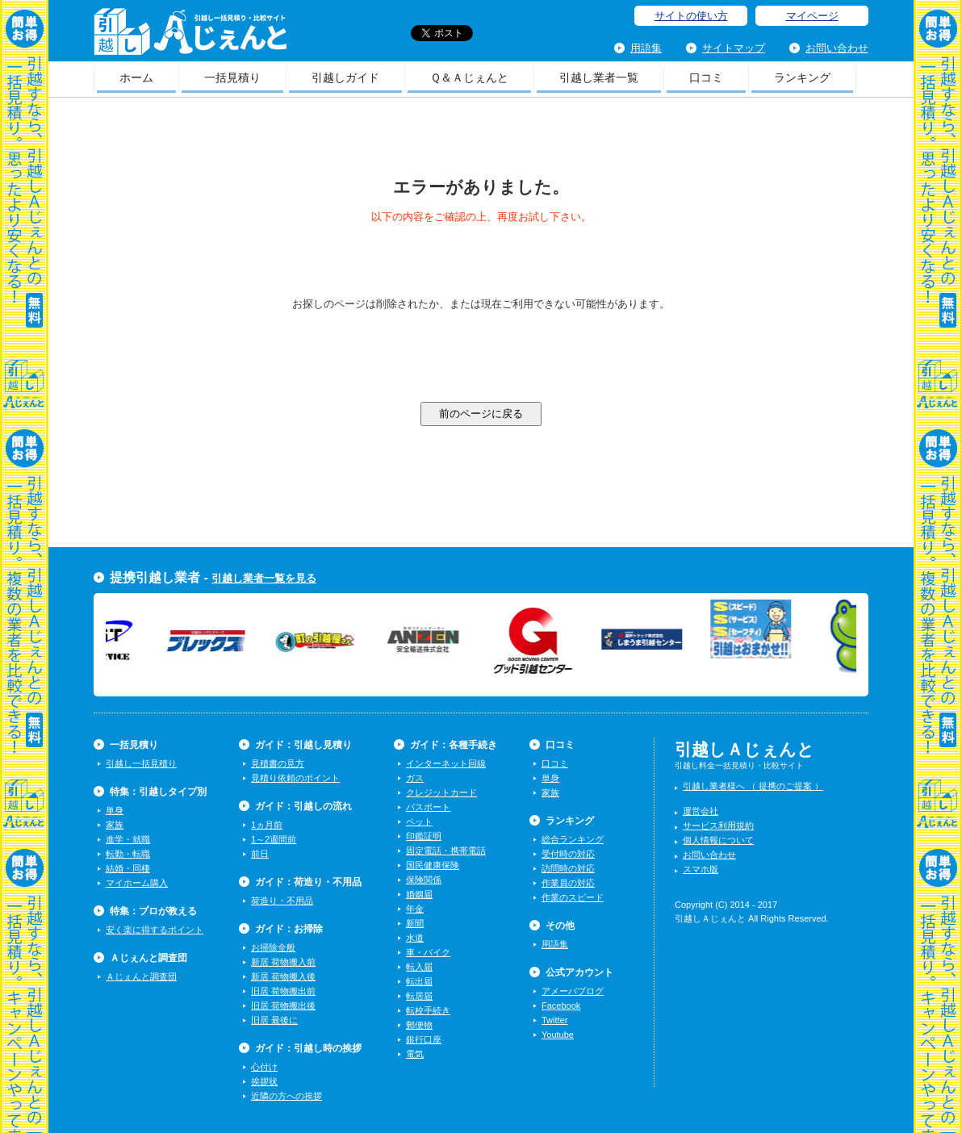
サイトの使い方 (691, 16)
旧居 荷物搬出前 (283, 991)
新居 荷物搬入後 (283, 976)
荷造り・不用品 (282, 900)
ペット (419, 821)
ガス (415, 778)
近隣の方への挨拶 (286, 1096)
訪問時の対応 (568, 868)
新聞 (415, 923)
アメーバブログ (573, 991)
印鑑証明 (423, 836)
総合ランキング (573, 839)
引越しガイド (345, 77)
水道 (415, 938)
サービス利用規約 (718, 825)
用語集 (646, 48)
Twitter (554, 1020)
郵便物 (419, 1025)
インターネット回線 (446, 763)
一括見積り (232, 77)
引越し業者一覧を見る (263, 578)
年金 (415, 909)
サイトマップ (733, 48)
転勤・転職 (128, 854)
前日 (260, 854)
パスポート (428, 807)
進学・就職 (128, 839)
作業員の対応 (568, 883)
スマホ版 (700, 869)
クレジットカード (441, 792)
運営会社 (700, 811)
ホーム (136, 77)
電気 (415, 1054)
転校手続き (428, 1010)
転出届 (419, 981)
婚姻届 (419, 894)
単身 (114, 810)
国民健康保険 (432, 865)
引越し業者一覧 (598, 77)
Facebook (561, 1005)
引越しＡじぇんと (190, 37)
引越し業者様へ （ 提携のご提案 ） (753, 786)
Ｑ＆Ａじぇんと (469, 77)
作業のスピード (573, 897)
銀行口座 (423, 1039)
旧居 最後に (274, 1020)
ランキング (802, 77)
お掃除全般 (273, 947)
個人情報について (718, 840)
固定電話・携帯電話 (446, 850)
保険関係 (423, 879)
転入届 (419, 967)
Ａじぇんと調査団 (141, 976)
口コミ (706, 77)
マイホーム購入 (137, 883)
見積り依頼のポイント (295, 778)
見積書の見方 (277, 763)
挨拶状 (264, 1081)
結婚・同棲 (128, 868)
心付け (264, 1067)
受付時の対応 (568, 854)
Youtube (558, 1034)
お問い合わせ (836, 48)
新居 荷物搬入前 (283, 962)
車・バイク (428, 952)
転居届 (419, 996)
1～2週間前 (273, 839)
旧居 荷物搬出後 (283, 1005)
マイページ (812, 16)
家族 (114, 825)
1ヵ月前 (266, 825)
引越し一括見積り (141, 763)
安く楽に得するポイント (154, 929)
